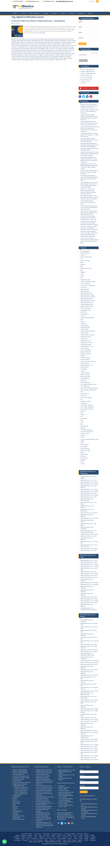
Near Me (75, 835)
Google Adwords (48, 42)
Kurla (46, 838)
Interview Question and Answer (44, 45)
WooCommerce (84, 458)
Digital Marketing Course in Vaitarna (89, 719)
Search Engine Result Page (44, 50)
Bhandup (92, 835)
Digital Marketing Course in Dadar (88, 730)
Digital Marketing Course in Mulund (89, 649)
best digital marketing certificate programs (59, 53)
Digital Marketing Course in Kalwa (88, 575)
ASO (35, 39)
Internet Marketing (32, 45)
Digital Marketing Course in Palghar (89, 750)
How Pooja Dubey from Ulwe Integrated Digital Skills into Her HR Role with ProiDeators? (89, 140)
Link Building (20, 47)
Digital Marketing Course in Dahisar (89, 700)
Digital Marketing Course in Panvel (88, 513)
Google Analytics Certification (18, 43)
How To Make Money (55, 43)
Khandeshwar (17, 840)
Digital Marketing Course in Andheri (89, 675)
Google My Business (85, 340)
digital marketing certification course (34, 59)
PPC (56, 48)
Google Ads (23, 42)
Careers (15, 809)
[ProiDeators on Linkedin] (65, 823)
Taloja (80, 838)
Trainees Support (63, 789)
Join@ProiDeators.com (33, 1)
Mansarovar (93, 840)
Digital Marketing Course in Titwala (89, 599)
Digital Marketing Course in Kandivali (89, 662)
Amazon (82, 255)
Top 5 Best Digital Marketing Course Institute (53, 51)
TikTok (82, 437)
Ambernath (65, 836)
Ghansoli (70, 838)
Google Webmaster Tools (44, 43)
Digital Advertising (84, 289)
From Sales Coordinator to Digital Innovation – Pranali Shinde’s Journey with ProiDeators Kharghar (89, 228)
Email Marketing (62, 40)
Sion (31, 840)
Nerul (48, 836)
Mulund (58, 836)
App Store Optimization (28, 39)
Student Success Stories (19, 816)
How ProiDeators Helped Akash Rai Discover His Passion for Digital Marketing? (89, 172)
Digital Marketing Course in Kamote (89, 548)
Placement (81, 13)
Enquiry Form (62, 786)
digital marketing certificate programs (54, 58)
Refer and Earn (46, 833)
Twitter (66, 51)
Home (15, 13)
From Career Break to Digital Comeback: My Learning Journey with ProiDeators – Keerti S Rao (88, 217)
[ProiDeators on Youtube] (68, 823)
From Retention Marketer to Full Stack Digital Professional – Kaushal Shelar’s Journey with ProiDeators (89, 197)
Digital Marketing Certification (24, 40)
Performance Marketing (86, 397)
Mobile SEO (83, 380)
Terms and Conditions (26, 833)
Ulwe (69, 840)
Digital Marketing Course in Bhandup (89, 660)
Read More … (43, 33)
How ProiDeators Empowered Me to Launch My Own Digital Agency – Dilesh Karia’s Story (89, 207)
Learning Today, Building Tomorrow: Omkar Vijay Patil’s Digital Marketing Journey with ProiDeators (89, 153)
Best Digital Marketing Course (64, 1)
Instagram (24, 45)
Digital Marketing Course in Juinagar (89, 495)
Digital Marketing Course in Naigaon (89, 708)
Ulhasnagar (42, 836)
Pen (35, 840)
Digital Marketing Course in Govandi (89, 518)
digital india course (25, 58)
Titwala (35, 836)
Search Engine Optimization (30, 50)
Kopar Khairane (62, 838)
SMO (69, 50)
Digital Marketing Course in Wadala (89, 534)
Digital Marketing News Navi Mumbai (72, 841)
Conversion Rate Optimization (87, 285)
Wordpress (83, 460)
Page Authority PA (84, 393)
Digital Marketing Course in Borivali (89, 691)
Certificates (16, 797)
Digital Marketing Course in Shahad (89, 602)
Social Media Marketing (86, 430)
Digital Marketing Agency (65, 794)
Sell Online (83, 411)
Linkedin (26, 47)
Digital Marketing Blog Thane (36, 841)
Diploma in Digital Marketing (87, 71)
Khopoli (17, 838)
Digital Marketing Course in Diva (88, 571)
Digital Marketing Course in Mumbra (89, 573)
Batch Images (16, 803)
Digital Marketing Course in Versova (89, 669)
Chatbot (82, 276)
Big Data (82, 264)
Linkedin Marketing (33, 47)
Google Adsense (30, 42)
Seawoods (52, 840)
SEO (54, 50)
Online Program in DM (86, 75)
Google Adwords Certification (59, 42)
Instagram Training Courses (21, 789)
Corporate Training (85, 81)
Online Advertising (62, 47)
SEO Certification (17, 781)
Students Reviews (38, 51)
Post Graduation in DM (86, 79)
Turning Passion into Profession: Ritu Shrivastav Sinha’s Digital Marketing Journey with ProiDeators (89, 222)
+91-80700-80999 (18, 1)
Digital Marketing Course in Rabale (88, 482)
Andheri (69, 835)
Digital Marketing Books (59, 39)
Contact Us (83, 83)
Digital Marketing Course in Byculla (89, 739)
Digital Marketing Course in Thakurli (89, 564)
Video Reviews (16, 817)
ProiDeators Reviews (63, 48)
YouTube (44, 53)
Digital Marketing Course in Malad (88, 664)
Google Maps (83, 338)
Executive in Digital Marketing (87, 73)
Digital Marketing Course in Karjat (88, 597)
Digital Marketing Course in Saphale (89, 755)
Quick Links (92, 1)
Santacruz (39, 840)
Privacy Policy (37, 833)
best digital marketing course (30, 55)
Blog (38, 39)
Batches (54, 13)
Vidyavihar (25, 840)
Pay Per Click (52, 48)
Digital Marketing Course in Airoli (88, 480)
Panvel (53, 836)
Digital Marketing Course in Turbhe (89, 489)
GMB (81, 319)
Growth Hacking (84, 348)
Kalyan (40, 835)
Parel (50, 838)
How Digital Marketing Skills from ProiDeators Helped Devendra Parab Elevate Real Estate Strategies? (89, 145)
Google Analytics (71, 42)
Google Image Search (85, 336)
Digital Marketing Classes (86, 298)
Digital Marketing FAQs (18, 819)
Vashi (64, 835)
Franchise (15, 808)
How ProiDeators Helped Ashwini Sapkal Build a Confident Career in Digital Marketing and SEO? (88, 212)
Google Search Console (31, 43)
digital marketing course (49, 59)
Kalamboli (79, 840)
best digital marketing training (45, 55)
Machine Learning (84, 374)
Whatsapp (38, 53)
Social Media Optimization (26, 51)
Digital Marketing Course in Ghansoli (89, 484)
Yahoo (82, 462)
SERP (64, 50)
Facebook (68, 40)
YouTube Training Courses (21, 793)
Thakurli (64, 840)
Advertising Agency (85, 251)
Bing (81, 266)
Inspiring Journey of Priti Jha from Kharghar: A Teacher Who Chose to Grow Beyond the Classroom (89, 106)
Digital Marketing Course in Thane (88, 560)
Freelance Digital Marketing (87, 317)
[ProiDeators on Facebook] (58, 823)
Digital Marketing (48, 39)
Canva (81, 274)
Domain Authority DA (85, 308)
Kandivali (23, 836)
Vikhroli (41, 838)
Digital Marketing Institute (86, 304)
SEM (52, 50)
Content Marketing (85, 283)
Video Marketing (84, 444)
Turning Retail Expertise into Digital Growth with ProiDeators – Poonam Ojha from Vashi (89, 135)
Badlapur (87, 836)
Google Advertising (38, 42)
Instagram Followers (85, 357)
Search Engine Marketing (17, 50)
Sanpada (92, 838)
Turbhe (75, 838)
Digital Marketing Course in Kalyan (88, 562)
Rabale (46, 840)
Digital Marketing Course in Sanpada (89, 491)
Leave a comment (62, 59)
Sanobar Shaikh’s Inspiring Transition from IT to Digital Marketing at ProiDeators (89, 111)
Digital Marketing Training (51, 40)
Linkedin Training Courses (21, 792)
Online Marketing (25, 48)
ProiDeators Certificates (83, 833)
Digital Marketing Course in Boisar (88, 746)
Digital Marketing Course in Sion (88, 757)
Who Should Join (34, 13)
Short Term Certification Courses (21, 776)
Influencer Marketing (16, 45)
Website (26, 53)
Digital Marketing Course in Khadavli (89, 582)
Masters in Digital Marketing (87, 69)
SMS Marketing (84, 426)
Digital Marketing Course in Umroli (88, 748)
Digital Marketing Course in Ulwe (88, 550)
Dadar (80, 835)
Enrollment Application (64, 787)
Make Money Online (43, 47)
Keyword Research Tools (67, 45)
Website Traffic (32, 53)
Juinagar (86, 838)
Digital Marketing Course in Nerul (88, 497)
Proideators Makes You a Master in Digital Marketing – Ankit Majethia (38, 21)
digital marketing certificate (37, 58)
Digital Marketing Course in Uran (88, 536)
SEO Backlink (59, 50)
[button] (4, 841)
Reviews (46, 13)
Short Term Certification (86, 77)
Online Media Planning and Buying (88, 388)
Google (82, 321)
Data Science (83, 287)
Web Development (85, 448)
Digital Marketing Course (38, 40)
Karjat (22, 838)
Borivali (86, 835)
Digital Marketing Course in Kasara (89, 577)
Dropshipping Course (85, 310)
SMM (66, 50)
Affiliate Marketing (17, 39)
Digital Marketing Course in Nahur (88, 651)
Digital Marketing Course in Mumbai (89, 759)
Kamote (59, 840)
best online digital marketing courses (58, 56)
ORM (47, 48)
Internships (15, 814)
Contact (71, 13)
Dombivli (53, 835)
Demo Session (16, 801)
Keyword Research (57, 45)
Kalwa (75, 836)
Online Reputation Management (37, 48)
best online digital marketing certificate (39, 56)
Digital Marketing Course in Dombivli (89, 566)
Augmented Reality (85, 260)
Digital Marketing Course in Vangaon (89, 744)
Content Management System (87, 281)
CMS (81, 278)
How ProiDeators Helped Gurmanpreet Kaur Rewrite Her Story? (88, 202)
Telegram (82, 435)
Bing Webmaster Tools (86, 268)
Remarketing (71, 48)
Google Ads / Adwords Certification (21, 782)
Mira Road (46, 835)
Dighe (74, 840)
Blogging (42, 39)
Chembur (29, 836)
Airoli (55, 838)
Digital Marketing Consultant (87, 300)
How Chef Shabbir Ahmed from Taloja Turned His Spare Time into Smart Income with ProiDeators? (88, 123)
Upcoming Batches (17, 811)
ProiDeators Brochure (57, 833)
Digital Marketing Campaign (87, 295)
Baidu (81, 262)
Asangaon (93, 836)
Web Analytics (20, 53)
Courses (23, 13)
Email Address (83, 55)
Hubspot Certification (66, 43)
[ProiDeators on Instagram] (72, 823)
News (89, 13)
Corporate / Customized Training (21, 777)
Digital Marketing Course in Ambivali (89, 600)
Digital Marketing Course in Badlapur (89, 584)
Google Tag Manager (85, 344)
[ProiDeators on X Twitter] (61, 823)
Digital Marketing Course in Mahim (89, 644)
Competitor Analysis (85, 279)
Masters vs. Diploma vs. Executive (24, 835)
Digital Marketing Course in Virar (88, 717)
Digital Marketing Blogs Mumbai (53, 841)
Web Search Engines (85, 450)
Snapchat (82, 428)
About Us (15, 800)
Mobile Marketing (53, 47)
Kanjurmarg (34, 838)
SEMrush (82, 414)
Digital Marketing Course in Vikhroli (89, 721)
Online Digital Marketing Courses (88, 384)
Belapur (59, 835)
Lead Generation (84, 367)
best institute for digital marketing (61, 55)
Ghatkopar (16, 836)
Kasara (28, 838)
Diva (71, 836)
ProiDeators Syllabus (70, 833)
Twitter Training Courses (21, 790)
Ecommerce (83, 312)
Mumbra (81, 836)
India (35, 835)
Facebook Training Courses (21, 787)
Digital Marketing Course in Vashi (88, 493)
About (63, 13)
